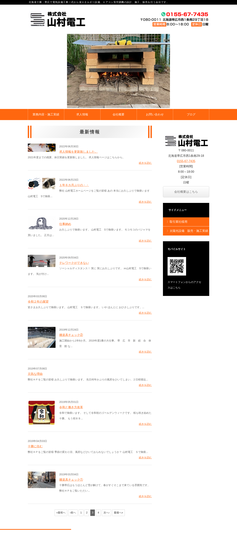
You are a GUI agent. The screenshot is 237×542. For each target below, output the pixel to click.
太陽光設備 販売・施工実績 (189, 230)
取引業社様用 (178, 221)
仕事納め (65, 224)
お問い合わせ (155, 114)
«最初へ (61, 512)
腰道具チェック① (71, 479)
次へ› (107, 512)
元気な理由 (35, 373)
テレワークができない (74, 262)
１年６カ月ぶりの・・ (74, 185)
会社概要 (118, 114)
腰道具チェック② (71, 335)
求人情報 (82, 114)
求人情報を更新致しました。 (78, 151)
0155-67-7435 (186, 161)
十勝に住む (35, 446)
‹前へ (73, 512)
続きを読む (145, 162)
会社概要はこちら (186, 191)
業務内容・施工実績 (46, 114)
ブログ (191, 114)
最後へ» (118, 512)
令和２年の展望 (38, 301)
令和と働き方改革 (71, 407)
